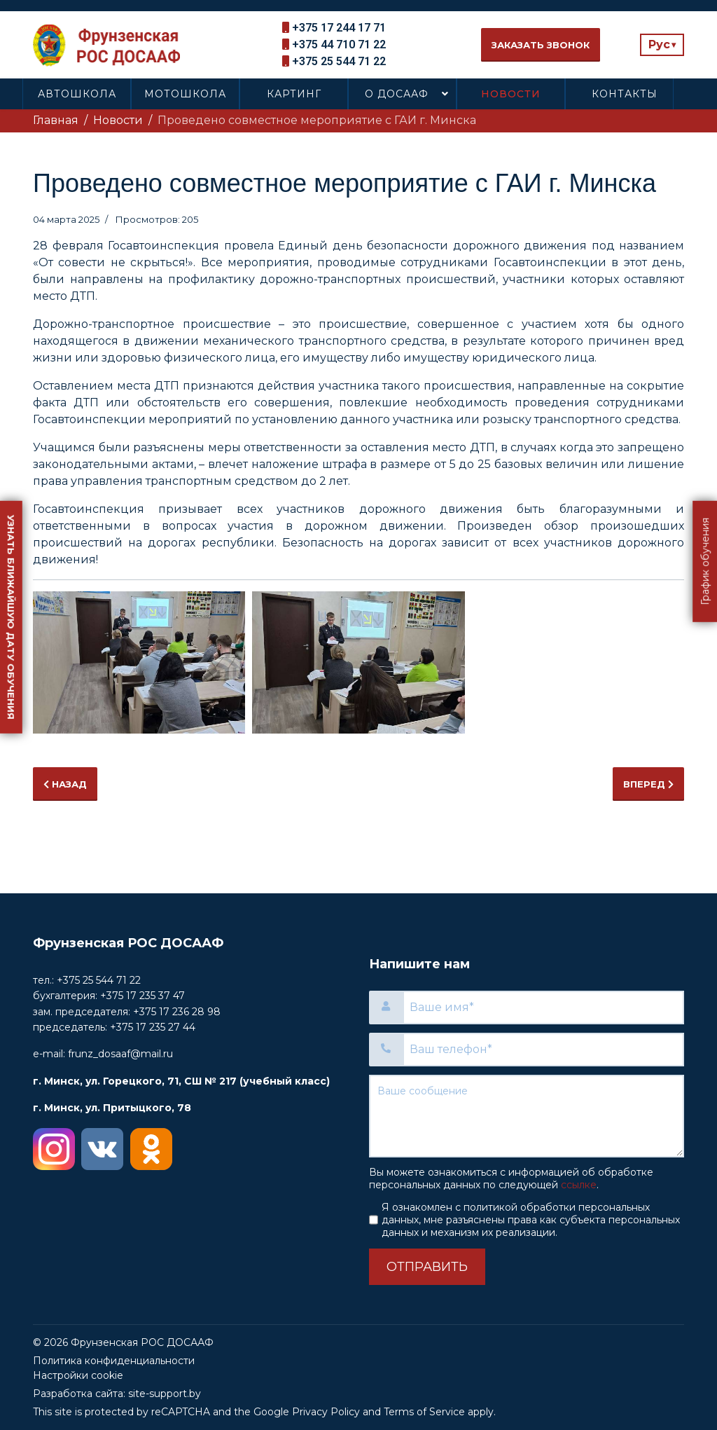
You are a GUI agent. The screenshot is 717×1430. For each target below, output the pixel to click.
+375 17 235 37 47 (142, 995)
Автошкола (77, 94)
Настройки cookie (78, 1375)
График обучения (705, 561)
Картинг (294, 94)
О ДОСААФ (397, 94)
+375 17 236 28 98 (177, 1011)
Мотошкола (185, 94)
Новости (511, 94)
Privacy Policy (326, 1411)
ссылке (579, 1184)
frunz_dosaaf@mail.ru (120, 1053)
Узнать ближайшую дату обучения (11, 616)
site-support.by (164, 1393)
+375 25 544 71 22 (339, 61)
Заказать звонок (541, 44)
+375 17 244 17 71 (339, 27)
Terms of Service (424, 1411)
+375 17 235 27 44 (152, 1027)
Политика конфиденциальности (114, 1360)
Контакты (624, 94)
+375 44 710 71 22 (339, 44)
